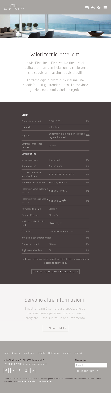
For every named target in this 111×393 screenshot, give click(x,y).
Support (67, 352)
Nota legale (54, 352)
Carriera (16, 352)
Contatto (41, 352)
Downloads (28, 352)
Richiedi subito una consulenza (56, 271)
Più (87, 121)
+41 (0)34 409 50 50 (14, 363)
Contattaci (56, 328)
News (6, 352)
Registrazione (87, 370)
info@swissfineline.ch (36, 363)
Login (78, 352)
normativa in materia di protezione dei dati (35, 381)
